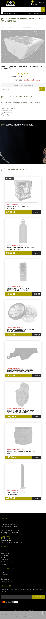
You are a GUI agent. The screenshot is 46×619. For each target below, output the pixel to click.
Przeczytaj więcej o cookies (20, 616)
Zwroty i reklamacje (7, 562)
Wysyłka (3, 557)
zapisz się (39, 597)
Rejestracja (4, 577)
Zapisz (41, 89)
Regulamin (4, 560)
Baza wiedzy (5, 553)
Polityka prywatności (7, 581)
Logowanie (4, 575)
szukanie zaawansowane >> (35, 13)
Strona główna (5, 28)
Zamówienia (5, 579)
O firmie (3, 551)
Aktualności (4, 555)
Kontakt (3, 564)
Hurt (2, 572)
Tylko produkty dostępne (9, 13)
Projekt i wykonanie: (23, 610)
